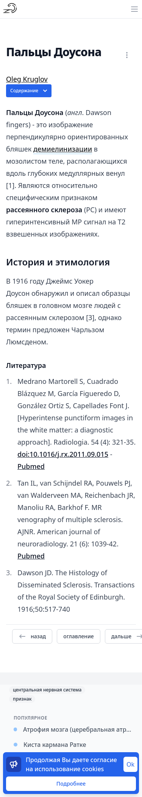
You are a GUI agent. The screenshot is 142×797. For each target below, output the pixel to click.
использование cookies (69, 769)
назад (32, 636)
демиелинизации (62, 148)
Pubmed (31, 466)
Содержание (29, 91)
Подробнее (71, 783)
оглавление (78, 636)
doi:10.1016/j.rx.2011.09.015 (62, 454)
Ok (130, 764)
